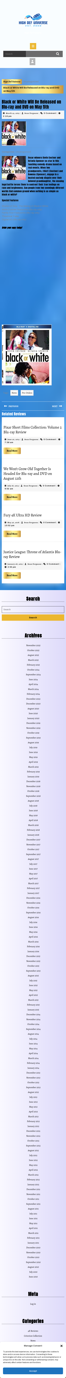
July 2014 (33, 1038)
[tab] (33, 46)
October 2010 (33, 1257)
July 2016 (33, 922)
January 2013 (33, 1126)
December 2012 (33, 1131)
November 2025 (33, 645)
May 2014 (33, 1048)
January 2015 (33, 1009)
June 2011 (33, 1218)
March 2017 (33, 883)
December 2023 (33, 698)
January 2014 (33, 1067)
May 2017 (33, 873)
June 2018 (33, 810)
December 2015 (33, 956)
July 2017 (33, 863)
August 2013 (33, 1092)
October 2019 (33, 732)
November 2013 (33, 1077)
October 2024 (33, 669)
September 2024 (33, 674)
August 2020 (33, 708)
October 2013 (33, 1082)
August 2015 (33, 975)
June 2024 (33, 679)
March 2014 (33, 1058)
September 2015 (33, 970)
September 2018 (33, 795)
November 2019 (33, 728)
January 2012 (33, 1184)
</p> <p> (11, 250)
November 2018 (33, 786)
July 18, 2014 (13, 485)
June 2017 (33, 868)
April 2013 (33, 1111)
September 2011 (33, 1203)
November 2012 (33, 1135)
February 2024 (33, 693)
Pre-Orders (27, 392)
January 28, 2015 (15, 564)
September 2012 (33, 1145)
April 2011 (33, 1228)
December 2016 (33, 897)
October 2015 (33, 965)
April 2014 (33, 1053)
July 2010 (33, 1271)
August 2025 (33, 655)
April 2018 (33, 820)
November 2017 (33, 844)
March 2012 (33, 1174)
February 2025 (33, 664)
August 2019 (33, 742)
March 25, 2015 (13, 113)
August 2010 (33, 1266)
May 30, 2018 (13, 522)
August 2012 (33, 1150)
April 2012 (33, 1169)
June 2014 (33, 1043)
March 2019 (33, 766)
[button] (61, 1345)
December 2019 (33, 723)
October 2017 (33, 849)
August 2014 (33, 1033)
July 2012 (33, 1155)
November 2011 (33, 1194)
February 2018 (33, 829)
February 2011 (33, 1237)
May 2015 (33, 990)
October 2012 (33, 1140)
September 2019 (33, 737)
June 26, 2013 (13, 439)
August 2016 (33, 917)
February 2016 (33, 946)
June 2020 (33, 713)
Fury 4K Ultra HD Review (22, 515)
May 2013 (33, 1106)
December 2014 (33, 1014)
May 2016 (33, 931)
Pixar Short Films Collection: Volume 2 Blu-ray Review (32, 430)
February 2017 (33, 888)
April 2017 (33, 878)
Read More (14, 450)
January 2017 (33, 893)
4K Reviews (33, 1330)
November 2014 (33, 1019)
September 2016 (33, 912)
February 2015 (33, 1004)
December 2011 (33, 1189)
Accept (33, 1371)
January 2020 (33, 718)
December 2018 (33, 781)
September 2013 (33, 1087)
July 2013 (33, 1097)
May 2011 (33, 1223)
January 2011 (33, 1242)
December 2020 (33, 703)
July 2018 (33, 805)
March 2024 (33, 689)
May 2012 (33, 1165)
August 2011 (33, 1208)
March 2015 (33, 999)
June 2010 (33, 1276)
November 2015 (33, 961)
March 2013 (33, 1116)
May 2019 (33, 757)
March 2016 (33, 941)
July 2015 (33, 980)
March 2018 (33, 825)
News (14, 392)
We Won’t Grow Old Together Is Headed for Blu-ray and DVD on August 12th (27, 473)
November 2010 (33, 1252)
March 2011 (33, 1233)
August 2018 (33, 800)
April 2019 (33, 761)
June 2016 (33, 927)
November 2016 (33, 902)
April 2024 (33, 684)
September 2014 (33, 1029)
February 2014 (33, 1063)
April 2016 (33, 936)
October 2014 (33, 1024)
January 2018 (33, 834)
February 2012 (33, 1179)
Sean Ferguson (31, 113)
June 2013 (33, 1101)
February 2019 (33, 771)
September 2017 (33, 854)
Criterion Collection (33, 1335)
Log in (33, 1303)
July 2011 (33, 1213)
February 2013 (33, 1121)
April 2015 (33, 995)
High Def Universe (32, 32)
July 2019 (33, 747)
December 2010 (33, 1247)
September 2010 (33, 1262)
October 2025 (33, 650)
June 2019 (33, 752)
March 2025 (33, 660)
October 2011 (33, 1198)
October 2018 (33, 791)
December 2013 (33, 1072)
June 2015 (33, 985)
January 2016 (33, 951)
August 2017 (33, 859)
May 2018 (33, 815)
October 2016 (33, 907)
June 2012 (33, 1160)
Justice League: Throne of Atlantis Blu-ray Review (32, 554)
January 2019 (33, 776)
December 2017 (33, 839)
